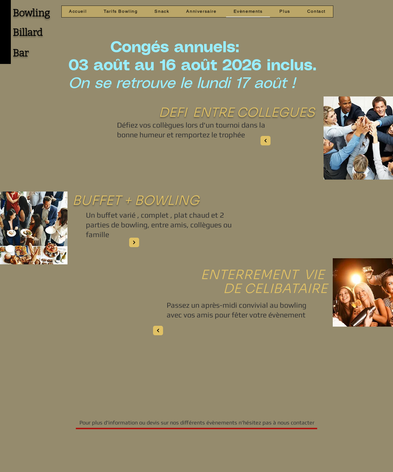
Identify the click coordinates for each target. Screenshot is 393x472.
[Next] (266, 140)
